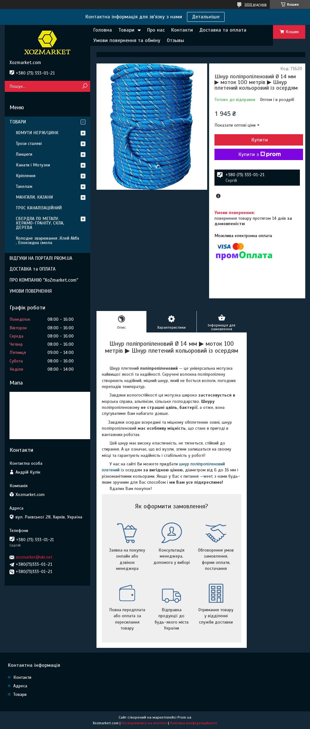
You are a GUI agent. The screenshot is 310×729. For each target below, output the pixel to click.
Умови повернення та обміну (126, 40)
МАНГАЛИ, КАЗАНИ (34, 197)
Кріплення (25, 175)
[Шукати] (84, 86)
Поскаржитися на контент (144, 723)
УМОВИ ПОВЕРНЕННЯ (30, 291)
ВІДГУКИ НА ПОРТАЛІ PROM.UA (40, 258)
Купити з (260, 154)
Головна (102, 30)
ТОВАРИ (17, 122)
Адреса (20, 686)
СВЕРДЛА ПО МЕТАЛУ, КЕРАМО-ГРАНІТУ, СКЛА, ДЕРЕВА (40, 223)
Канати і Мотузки (33, 165)
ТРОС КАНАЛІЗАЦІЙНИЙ (39, 208)
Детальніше (206, 17)
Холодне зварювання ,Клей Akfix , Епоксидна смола (47, 240)
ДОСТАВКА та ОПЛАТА (32, 269)
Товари (126, 30)
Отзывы (175, 40)
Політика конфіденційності (193, 723)
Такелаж (24, 186)
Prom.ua (184, 717)
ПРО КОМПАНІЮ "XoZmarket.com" (43, 280)
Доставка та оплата (222, 30)
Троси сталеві (29, 143)
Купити (259, 140)
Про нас (156, 30)
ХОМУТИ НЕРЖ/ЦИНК (37, 132)
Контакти (182, 30)
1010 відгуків (256, 4)
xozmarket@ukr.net (34, 557)
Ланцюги (24, 154)
